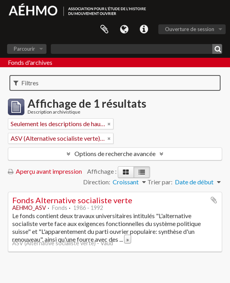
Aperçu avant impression (45, 171)
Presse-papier (104, 29)
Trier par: (159, 182)
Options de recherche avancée (115, 153)
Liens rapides (144, 29)
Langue (124, 29)
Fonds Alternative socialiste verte (72, 200)
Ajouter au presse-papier (214, 200)
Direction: (96, 182)
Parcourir (24, 49)
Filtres (26, 82)
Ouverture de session (189, 29)
